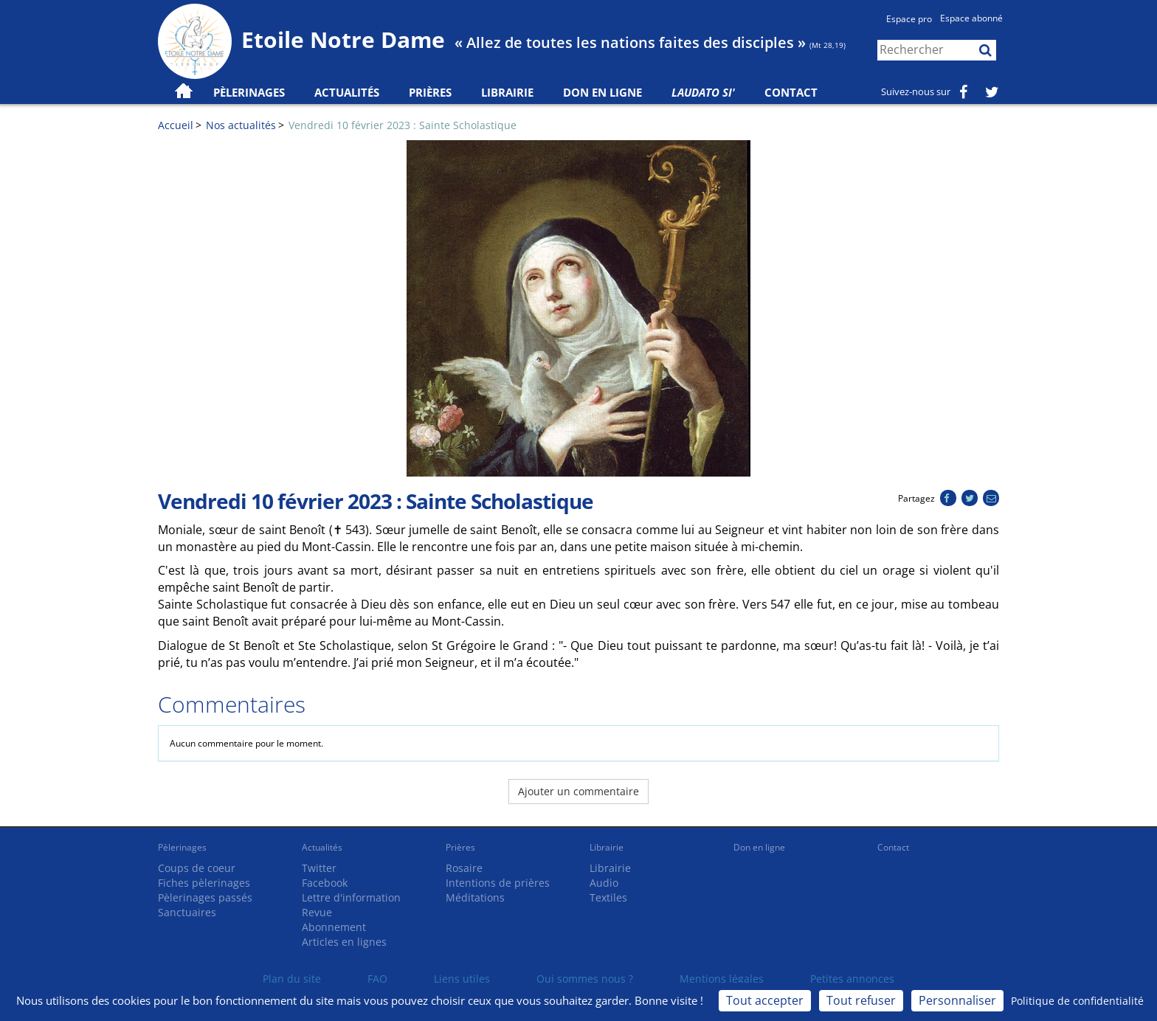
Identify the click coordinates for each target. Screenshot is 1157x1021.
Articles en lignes (344, 942)
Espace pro (909, 19)
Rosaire (464, 868)
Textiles (608, 897)
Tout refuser (861, 1000)
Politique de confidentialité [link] (1077, 1001)
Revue (317, 912)
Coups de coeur (196, 868)
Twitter (319, 868)
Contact (791, 92)
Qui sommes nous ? (584, 979)
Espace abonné (971, 18)
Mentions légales (722, 979)
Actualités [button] (346, 92)
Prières (430, 92)
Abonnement (334, 927)
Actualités (322, 847)
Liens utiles (462, 979)
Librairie (507, 92)
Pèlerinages (182, 847)
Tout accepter (765, 1000)
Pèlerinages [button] (249, 92)
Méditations (475, 897)
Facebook (325, 883)
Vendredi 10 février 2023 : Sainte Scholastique (403, 125)
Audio (604, 883)
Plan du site (292, 979)
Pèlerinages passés (205, 897)
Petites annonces (852, 979)
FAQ (377, 979)
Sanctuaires (187, 912)
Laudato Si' (703, 92)
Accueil (175, 125)
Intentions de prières (498, 883)
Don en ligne (602, 92)
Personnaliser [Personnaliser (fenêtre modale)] (957, 1000)
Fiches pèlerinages (204, 883)
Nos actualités (241, 125)
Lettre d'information (351, 897)
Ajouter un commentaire (578, 791)
